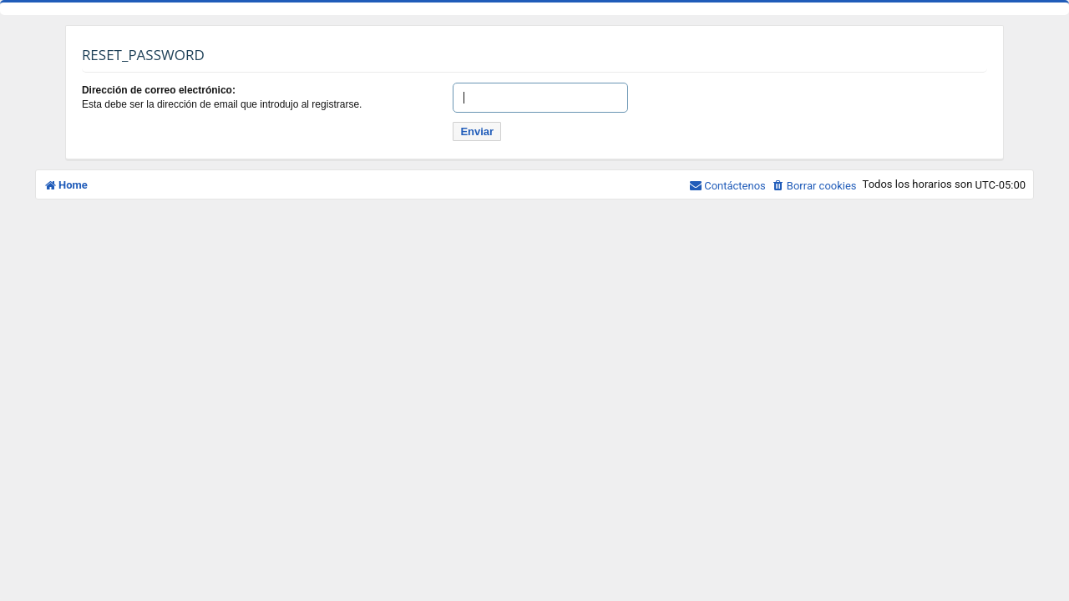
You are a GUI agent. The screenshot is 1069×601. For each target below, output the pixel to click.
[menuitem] (814, 185)
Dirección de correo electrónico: (159, 90)
